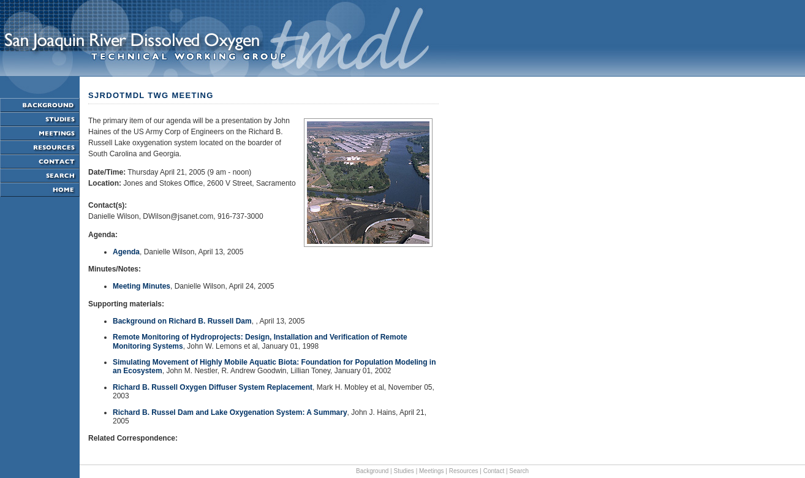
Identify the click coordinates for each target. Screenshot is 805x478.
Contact (493, 471)
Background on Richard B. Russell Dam (182, 321)
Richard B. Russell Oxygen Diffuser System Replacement (212, 387)
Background (372, 471)
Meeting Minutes (141, 286)
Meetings (431, 471)
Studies (404, 471)
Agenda (126, 252)
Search (519, 471)
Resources (463, 471)
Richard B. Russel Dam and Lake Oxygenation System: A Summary (230, 412)
